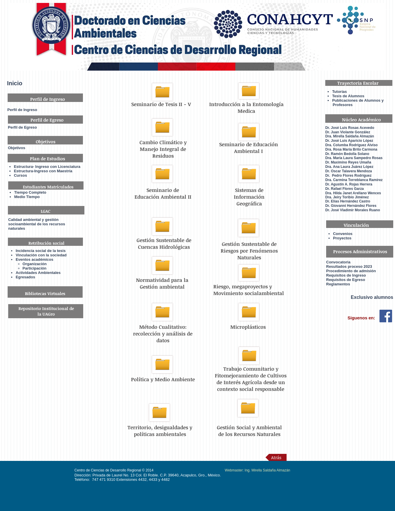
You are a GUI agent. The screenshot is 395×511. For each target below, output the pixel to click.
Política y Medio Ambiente (163, 379)
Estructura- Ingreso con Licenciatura (47, 166)
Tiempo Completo (30, 192)
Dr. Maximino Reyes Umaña (348, 162)
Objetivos (16, 148)
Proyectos (342, 238)
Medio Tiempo (27, 197)
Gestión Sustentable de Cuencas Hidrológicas (164, 243)
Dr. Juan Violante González (347, 132)
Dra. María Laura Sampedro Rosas (353, 158)
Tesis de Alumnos (348, 96)
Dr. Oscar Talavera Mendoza (348, 171)
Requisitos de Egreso (345, 279)
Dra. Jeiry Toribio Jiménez (347, 197)
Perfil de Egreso (22, 127)
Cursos (20, 175)
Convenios (342, 233)
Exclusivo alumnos (372, 297)
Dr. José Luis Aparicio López (349, 141)
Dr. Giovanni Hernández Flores (351, 206)
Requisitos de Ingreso (346, 275)
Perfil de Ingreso (22, 110)
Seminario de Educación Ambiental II (162, 193)
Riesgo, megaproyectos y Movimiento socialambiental (248, 290)
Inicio (14, 83)
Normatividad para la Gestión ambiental (162, 283)
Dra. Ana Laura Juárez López (349, 167)
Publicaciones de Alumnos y (358, 100)
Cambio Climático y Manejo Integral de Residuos (163, 149)
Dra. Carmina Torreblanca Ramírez (354, 180)
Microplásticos (248, 326)
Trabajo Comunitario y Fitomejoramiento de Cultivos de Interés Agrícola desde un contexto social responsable (251, 378)
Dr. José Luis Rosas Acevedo (349, 128)
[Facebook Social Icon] (385, 316)
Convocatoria (338, 262)
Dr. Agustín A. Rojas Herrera (348, 184)
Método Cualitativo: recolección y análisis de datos (163, 333)
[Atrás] (276, 457)
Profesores (339, 105)
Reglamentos (338, 284)
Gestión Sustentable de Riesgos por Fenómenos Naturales (249, 251)
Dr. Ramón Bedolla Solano (347, 154)
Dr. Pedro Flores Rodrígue (347, 175)
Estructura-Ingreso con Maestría (43, 171)
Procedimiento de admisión (351, 271)
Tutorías (339, 91)
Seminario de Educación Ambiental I (248, 147)
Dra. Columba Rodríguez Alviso (351, 145)
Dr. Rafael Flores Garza (344, 189)
